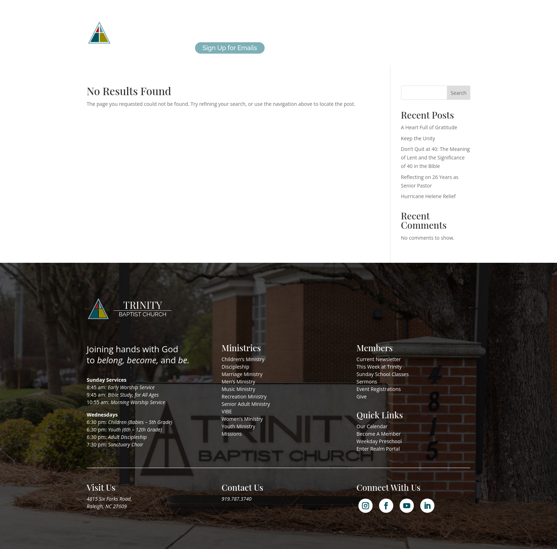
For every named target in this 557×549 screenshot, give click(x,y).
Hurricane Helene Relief (428, 196)
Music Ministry (238, 389)
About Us (209, 24)
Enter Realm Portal (378, 448)
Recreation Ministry (244, 396)
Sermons (367, 381)
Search (458, 92)
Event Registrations (379, 389)
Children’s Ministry (243, 359)
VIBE (227, 411)
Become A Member (379, 433)
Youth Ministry (238, 426)
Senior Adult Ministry (246, 404)
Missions (286, 24)
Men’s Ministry (238, 381)
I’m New (319, 24)
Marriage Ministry (242, 374)
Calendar (388, 24)
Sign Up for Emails (229, 47)
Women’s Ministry (242, 418)
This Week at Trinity (379, 366)
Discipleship (235, 366)
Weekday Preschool (379, 441)
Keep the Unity (418, 138)
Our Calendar (372, 426)
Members (353, 24)
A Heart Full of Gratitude (429, 127)
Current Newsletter (379, 359)
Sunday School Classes (383, 374)
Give (416, 24)
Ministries (252, 24)
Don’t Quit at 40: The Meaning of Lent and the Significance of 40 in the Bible (435, 157)
